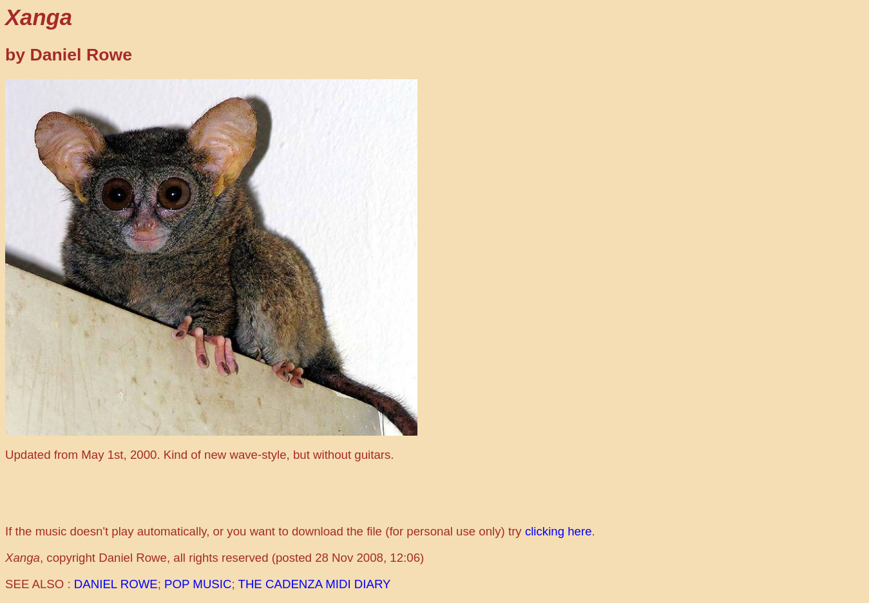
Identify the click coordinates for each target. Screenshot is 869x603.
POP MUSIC (197, 584)
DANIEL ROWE (116, 584)
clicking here (558, 531)
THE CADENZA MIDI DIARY (314, 584)
